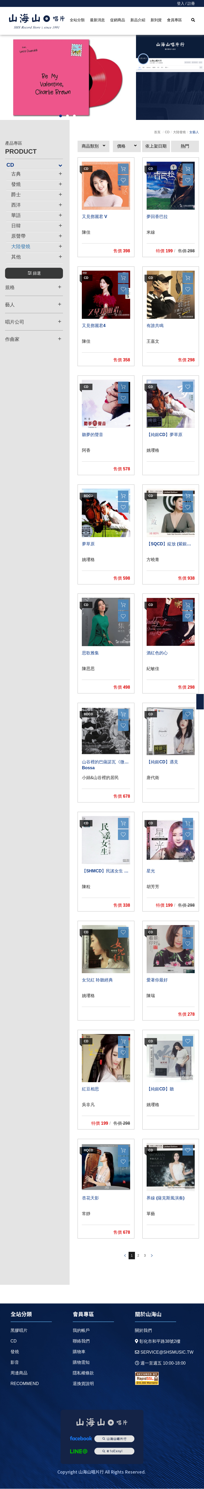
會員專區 (174, 20)
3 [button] (74, 116)
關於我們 (143, 1330)
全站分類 (77, 20)
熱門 (185, 146)
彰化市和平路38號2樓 (158, 1341)
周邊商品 (19, 1373)
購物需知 (81, 1362)
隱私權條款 (83, 1373)
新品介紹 (137, 20)
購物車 (79, 1351)
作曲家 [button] (33, 339)
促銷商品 (117, 20)
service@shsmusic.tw (164, 1352)
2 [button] (67, 116)
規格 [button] (33, 287)
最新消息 (97, 20)
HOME (37, 22)
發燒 (15, 1351)
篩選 (34, 273)
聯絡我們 (81, 1341)
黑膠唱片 (19, 1330)
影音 (15, 1362)
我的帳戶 (81, 1330)
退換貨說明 (83, 1383)
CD (167, 132)
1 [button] (60, 116)
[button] (93, 146)
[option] (68, 77)
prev (125, 1256)
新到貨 (156, 20)
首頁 (157, 132)
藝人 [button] (33, 304)
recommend (25, 1383)
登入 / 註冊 (186, 3)
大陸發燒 (179, 132)
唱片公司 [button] (33, 322)
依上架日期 (156, 146)
